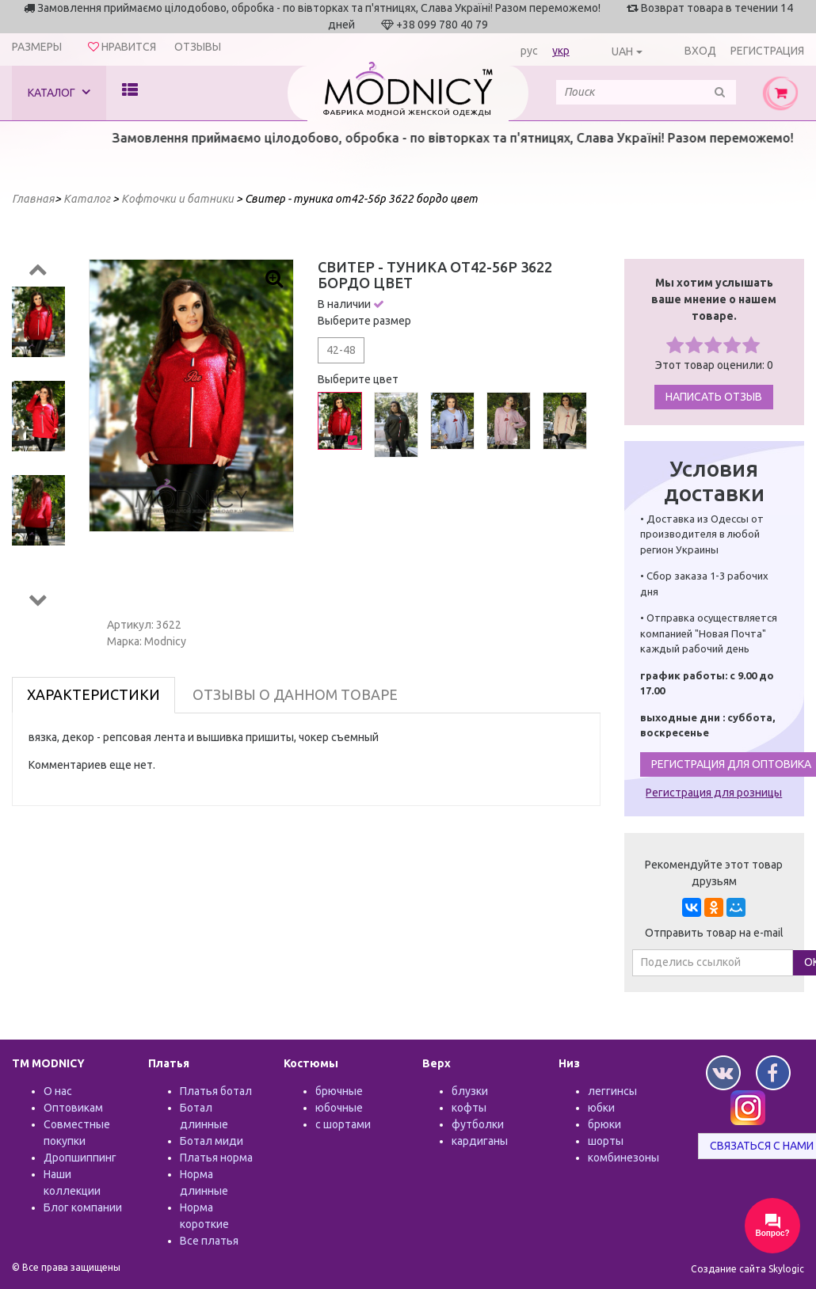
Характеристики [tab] (93, 694)
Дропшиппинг (80, 1157)
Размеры (37, 46)
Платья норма (216, 1157)
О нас (58, 1091)
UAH (622, 51)
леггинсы (612, 1091)
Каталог (59, 92)
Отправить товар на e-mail (714, 932)
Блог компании (83, 1207)
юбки (601, 1107)
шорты (605, 1141)
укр (561, 50)
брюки (604, 1124)
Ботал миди (211, 1141)
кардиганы (480, 1141)
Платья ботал (216, 1091)
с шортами (343, 1124)
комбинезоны (623, 1157)
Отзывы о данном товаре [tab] (295, 694)
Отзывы (197, 46)
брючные (339, 1091)
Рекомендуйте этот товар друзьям (714, 873)
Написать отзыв (713, 396)
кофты (469, 1107)
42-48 (341, 350)
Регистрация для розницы (714, 792)
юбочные (339, 1107)
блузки (470, 1091)
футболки (478, 1124)
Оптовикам (73, 1107)
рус (529, 50)
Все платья (209, 1240)
